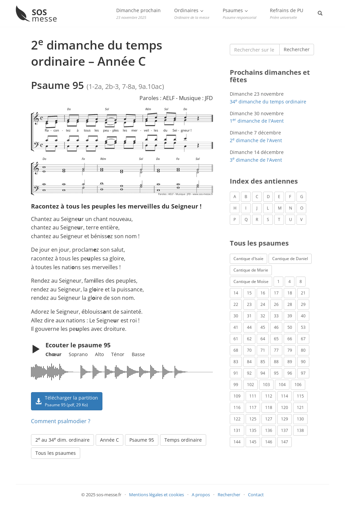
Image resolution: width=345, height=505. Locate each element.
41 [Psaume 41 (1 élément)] (235, 327)
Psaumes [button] (239, 13)
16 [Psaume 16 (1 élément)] (262, 293)
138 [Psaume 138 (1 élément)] (300, 430)
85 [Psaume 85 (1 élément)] (262, 362)
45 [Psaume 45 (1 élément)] (262, 327)
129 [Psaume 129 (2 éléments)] (284, 419)
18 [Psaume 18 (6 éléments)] (289, 293)
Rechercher (297, 49)
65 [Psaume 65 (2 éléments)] (276, 339)
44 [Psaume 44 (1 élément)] (249, 327)
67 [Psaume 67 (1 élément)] (303, 339)
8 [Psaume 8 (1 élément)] (301, 281)
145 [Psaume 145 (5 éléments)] (252, 442)
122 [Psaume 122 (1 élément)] (237, 419)
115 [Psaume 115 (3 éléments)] (300, 396)
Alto (99, 354)
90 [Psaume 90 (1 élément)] (303, 362)
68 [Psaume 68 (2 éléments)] (235, 350)
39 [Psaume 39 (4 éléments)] (289, 316)
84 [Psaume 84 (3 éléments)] (249, 362)
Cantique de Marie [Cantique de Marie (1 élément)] (250, 270)
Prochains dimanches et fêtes (270, 76)
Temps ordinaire (183, 440)
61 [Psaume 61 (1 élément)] (235, 339)
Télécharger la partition (66, 400)
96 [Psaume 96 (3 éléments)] (289, 373)
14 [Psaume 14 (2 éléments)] (235, 293)
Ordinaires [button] (191, 13)
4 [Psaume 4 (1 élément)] (289, 281)
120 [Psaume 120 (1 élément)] (284, 407)
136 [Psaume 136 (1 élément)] (268, 430)
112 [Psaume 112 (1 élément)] (268, 396)
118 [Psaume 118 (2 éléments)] (268, 407)
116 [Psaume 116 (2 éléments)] (237, 407)
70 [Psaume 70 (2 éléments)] (249, 350)
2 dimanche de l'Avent (256, 140)
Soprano (78, 354)
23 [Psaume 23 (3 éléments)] (249, 304)
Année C (109, 440)
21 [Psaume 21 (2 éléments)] (303, 293)
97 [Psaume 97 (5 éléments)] (303, 373)
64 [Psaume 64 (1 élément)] (262, 339)
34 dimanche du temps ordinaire (268, 101)
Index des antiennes (264, 181)
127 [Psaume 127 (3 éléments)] (268, 419)
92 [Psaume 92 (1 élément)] (249, 373)
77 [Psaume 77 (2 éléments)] (276, 350)
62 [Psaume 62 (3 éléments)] (249, 339)
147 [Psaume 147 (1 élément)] (284, 442)
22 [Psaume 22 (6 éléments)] (235, 304)
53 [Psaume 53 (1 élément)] (303, 327)
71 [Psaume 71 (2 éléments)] (262, 350)
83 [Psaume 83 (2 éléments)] (235, 362)
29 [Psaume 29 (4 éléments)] (303, 304)
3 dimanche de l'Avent (256, 160)
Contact (256, 495)
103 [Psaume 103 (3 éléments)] (266, 384)
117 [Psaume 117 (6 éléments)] (252, 407)
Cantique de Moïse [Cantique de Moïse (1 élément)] (251, 281)
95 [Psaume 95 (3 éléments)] (276, 373)
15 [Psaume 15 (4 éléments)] (249, 293)
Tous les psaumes (55, 453)
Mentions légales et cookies (156, 495)
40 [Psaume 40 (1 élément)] (303, 316)
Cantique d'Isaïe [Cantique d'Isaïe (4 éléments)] (248, 258)
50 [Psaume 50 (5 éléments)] (289, 327)
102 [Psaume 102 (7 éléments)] (250, 384)
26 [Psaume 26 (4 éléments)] (276, 304)
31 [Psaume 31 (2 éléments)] (249, 316)
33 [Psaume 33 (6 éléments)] (276, 316)
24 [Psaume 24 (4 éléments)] (262, 304)
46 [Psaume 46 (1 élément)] (276, 327)
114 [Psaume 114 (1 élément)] (284, 396)
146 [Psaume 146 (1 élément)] (268, 442)
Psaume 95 (141, 440)
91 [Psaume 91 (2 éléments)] (235, 373)
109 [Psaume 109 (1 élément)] (237, 396)
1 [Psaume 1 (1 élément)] (278, 281)
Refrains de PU (286, 13)
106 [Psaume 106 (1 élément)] (298, 384)
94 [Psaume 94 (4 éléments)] (262, 373)
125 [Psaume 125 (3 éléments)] (252, 419)
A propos (201, 495)
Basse (138, 354)
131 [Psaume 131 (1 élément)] (237, 430)
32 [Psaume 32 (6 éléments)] (262, 316)
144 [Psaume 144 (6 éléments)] (237, 442)
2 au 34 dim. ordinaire (62, 439)
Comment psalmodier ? (60, 421)
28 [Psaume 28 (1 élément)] (289, 304)
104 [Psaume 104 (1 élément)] (282, 384)
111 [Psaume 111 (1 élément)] (252, 396)
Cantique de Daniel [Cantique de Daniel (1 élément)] (290, 258)
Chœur (53, 354)
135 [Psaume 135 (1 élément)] (252, 430)
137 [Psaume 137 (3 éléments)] (284, 430)
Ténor (117, 354)
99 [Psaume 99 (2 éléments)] (235, 384)
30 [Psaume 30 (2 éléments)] (235, 316)
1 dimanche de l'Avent (257, 121)
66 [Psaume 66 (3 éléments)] (289, 339)
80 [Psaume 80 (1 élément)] (303, 350)
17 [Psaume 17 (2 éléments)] (276, 293)
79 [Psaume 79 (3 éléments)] (289, 350)
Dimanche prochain (138, 13)
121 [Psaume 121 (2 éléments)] (300, 407)
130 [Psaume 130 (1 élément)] (300, 419)
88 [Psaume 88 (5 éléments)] (276, 362)
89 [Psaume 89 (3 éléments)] (289, 362)
